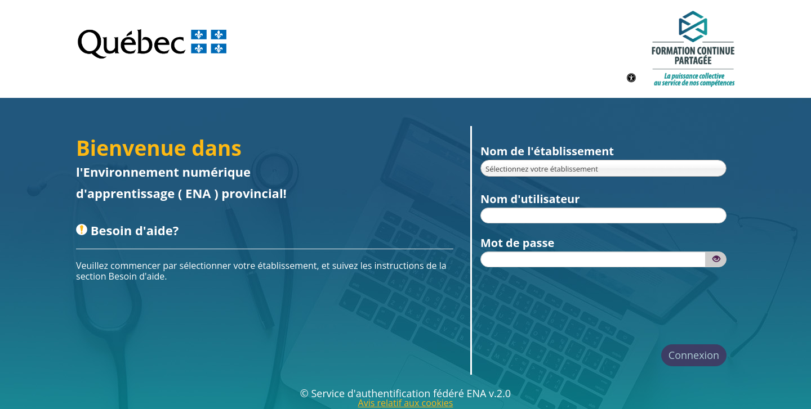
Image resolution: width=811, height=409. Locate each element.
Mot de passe (517, 242)
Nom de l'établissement (547, 151)
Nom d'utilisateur (530, 198)
